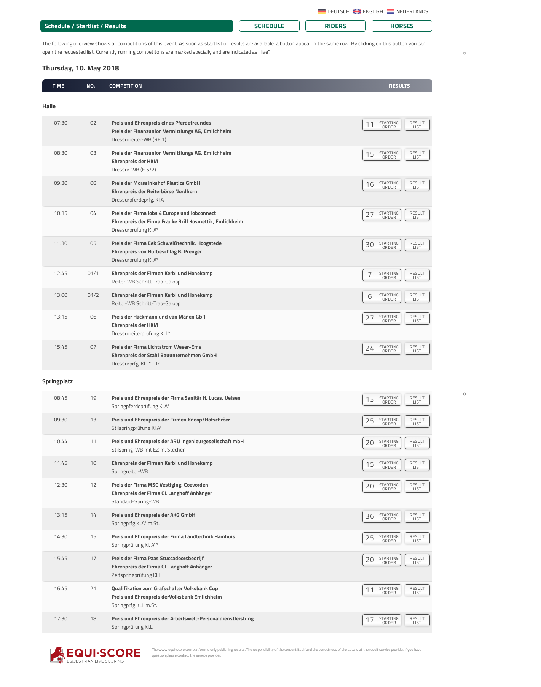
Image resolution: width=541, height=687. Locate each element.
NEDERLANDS (412, 11)
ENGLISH (373, 11)
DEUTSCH (338, 11)
